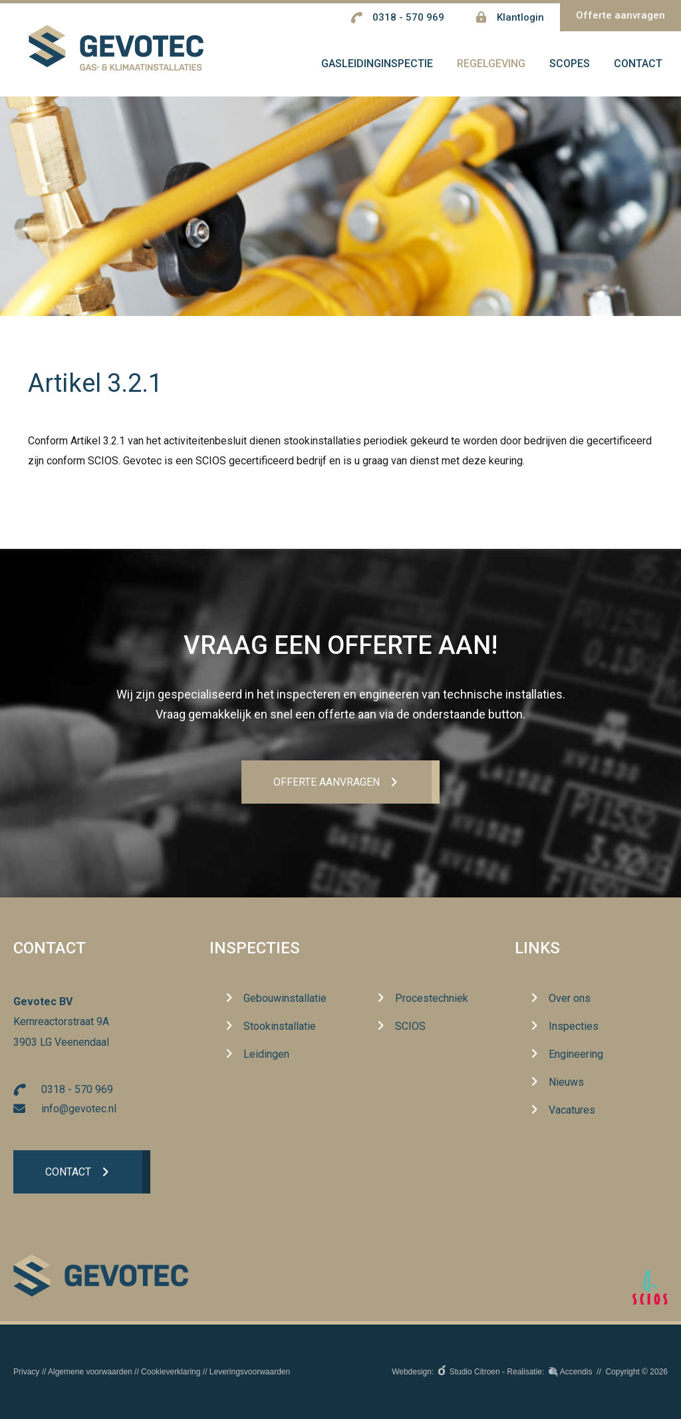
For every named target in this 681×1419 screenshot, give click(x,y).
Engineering (576, 1054)
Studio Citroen (475, 1371)
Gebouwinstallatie (285, 998)
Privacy (26, 1371)
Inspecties (254, 948)
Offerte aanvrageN (326, 782)
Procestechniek (431, 998)
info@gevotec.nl (78, 1108)
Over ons (570, 998)
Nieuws (566, 1082)
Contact (68, 1172)
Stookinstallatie (279, 1026)
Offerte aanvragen (620, 15)
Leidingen (266, 1054)
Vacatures (572, 1110)
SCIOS (410, 1026)
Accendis (576, 1371)
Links (537, 948)
